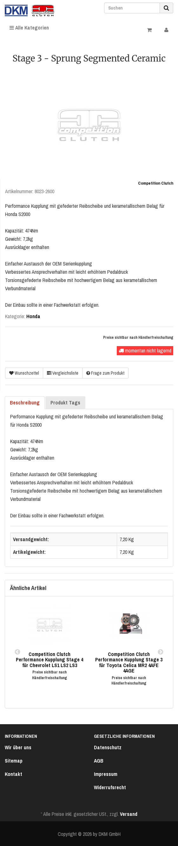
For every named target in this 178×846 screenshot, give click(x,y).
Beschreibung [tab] (25, 402)
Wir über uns (18, 747)
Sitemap (14, 760)
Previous (17, 652)
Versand (128, 813)
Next (160, 652)
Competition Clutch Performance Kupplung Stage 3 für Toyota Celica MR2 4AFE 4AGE (128, 662)
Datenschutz (108, 747)
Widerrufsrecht (110, 787)
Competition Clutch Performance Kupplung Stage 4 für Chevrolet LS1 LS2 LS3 (49, 660)
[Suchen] (132, 8)
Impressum (105, 774)
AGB (98, 760)
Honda (33, 316)
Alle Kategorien (29, 27)
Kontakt (13, 774)
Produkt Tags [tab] (65, 402)
